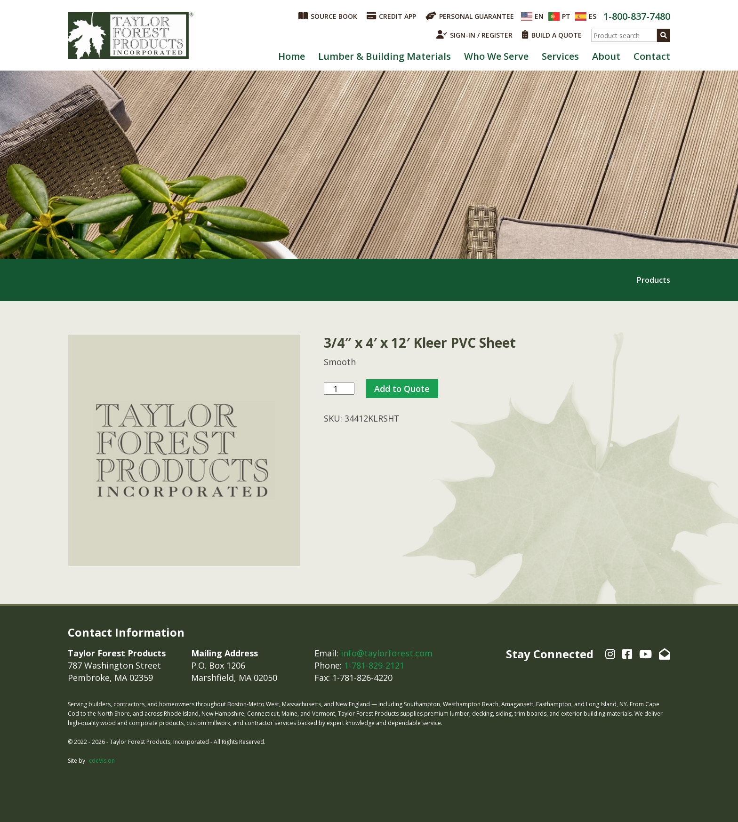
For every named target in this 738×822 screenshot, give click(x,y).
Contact (652, 56)
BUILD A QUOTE (552, 35)
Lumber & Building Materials (384, 56)
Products (653, 280)
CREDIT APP (391, 16)
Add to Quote (402, 388)
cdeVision (102, 761)
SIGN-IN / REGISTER (474, 35)
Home (291, 56)
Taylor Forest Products (131, 35)
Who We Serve (496, 56)
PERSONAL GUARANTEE (469, 16)
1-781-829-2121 (374, 665)
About (606, 56)
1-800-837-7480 (636, 16)
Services (560, 56)
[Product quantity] (339, 389)
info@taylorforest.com (387, 653)
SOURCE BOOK (327, 16)
